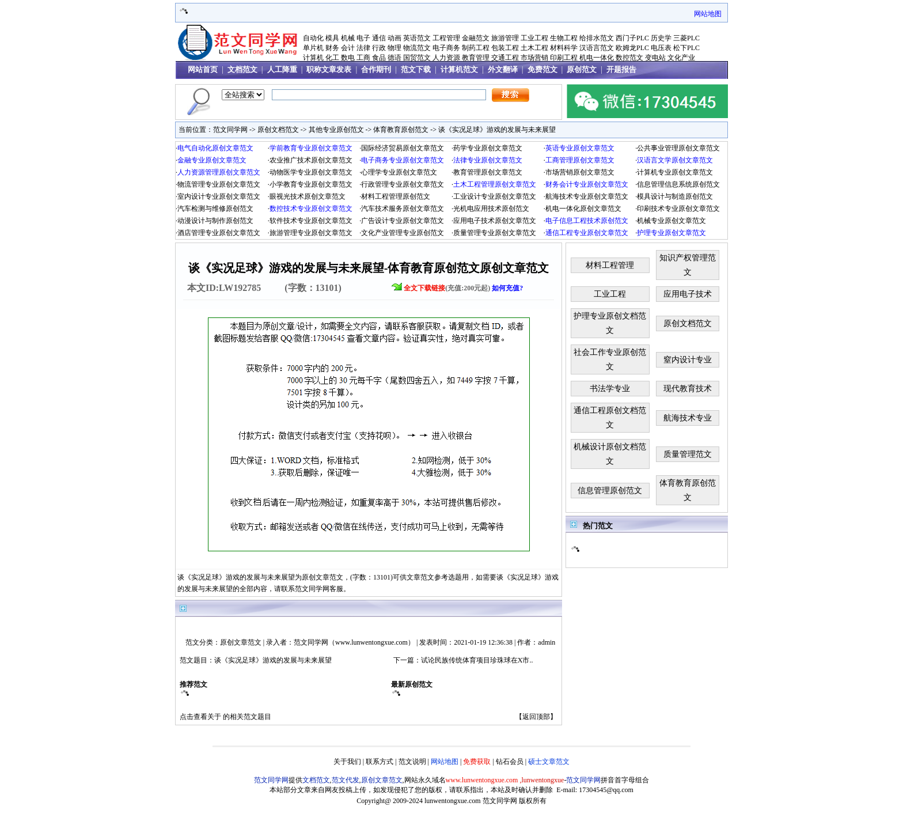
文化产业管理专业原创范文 (402, 233)
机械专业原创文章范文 (671, 221)
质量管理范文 (687, 454)
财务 (332, 48)
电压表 (661, 48)
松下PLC (686, 48)
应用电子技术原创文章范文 (494, 221)
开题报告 (621, 69)
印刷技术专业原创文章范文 (678, 209)
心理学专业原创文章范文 (399, 172)
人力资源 (446, 58)
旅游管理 (505, 38)
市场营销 (534, 58)
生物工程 (564, 38)
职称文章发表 (328, 69)
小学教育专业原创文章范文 (311, 184)
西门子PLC (632, 38)
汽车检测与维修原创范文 (215, 209)
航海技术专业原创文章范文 (586, 196)
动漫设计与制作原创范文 (215, 221)
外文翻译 (503, 69)
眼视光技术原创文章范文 (308, 196)
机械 (348, 38)
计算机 (313, 58)
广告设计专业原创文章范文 (402, 221)
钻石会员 (509, 762)
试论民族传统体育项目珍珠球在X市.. (477, 660)
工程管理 (446, 38)
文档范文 (242, 69)
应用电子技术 (687, 294)
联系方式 (379, 762)
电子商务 (446, 48)
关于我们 (347, 762)
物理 (394, 48)
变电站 (655, 58)
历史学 (661, 38)
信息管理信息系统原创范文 (678, 184)
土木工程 (534, 48)
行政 (379, 48)
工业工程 (534, 38)
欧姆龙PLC (632, 48)
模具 (332, 38)
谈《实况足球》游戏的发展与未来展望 (497, 130)
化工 (332, 58)
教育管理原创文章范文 (487, 172)
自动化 (313, 38)
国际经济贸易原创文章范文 (402, 148)
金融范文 (476, 38)
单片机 (313, 48)
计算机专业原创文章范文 (675, 172)
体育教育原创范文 (400, 130)
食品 (379, 58)
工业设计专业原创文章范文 (494, 196)
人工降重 (282, 69)
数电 (348, 58)
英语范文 (417, 38)
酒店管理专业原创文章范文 (218, 233)
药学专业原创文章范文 (487, 148)
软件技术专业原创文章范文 (311, 221)
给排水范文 (596, 38)
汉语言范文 (596, 48)
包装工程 (505, 48)
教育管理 (476, 58)
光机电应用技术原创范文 (491, 209)
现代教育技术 (687, 388)
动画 (394, 38)
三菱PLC (686, 38)
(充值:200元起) (463, 288)
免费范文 (542, 69)
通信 (379, 38)
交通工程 (505, 58)
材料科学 (564, 48)
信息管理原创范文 (610, 490)
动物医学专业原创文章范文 (311, 172)
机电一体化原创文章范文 (583, 209)
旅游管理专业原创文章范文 (311, 233)
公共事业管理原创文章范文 (678, 148)
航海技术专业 (687, 418)
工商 (363, 58)
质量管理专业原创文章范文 (494, 233)
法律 (363, 48)
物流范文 (417, 48)
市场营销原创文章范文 (579, 172)
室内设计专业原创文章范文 (218, 196)
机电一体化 (596, 58)
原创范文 (582, 69)
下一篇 (403, 660)
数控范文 (629, 58)
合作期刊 (376, 69)
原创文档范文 (278, 130)
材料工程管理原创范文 (395, 196)
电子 (363, 38)
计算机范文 (459, 69)
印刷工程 (564, 58)
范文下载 (416, 69)
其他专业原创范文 (336, 130)
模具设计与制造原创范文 (675, 196)
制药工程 (476, 48)
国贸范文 (417, 58)
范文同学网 (230, 130)
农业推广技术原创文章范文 (311, 160)
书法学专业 (610, 388)
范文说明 (412, 762)
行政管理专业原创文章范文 (402, 184)
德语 (394, 58)
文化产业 (681, 58)
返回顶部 (536, 717)
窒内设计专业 (687, 359)
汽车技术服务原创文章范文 (402, 209)
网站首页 (203, 69)
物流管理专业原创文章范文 (218, 184)
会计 (348, 48)
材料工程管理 (610, 265)
